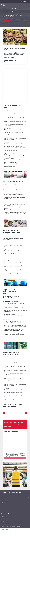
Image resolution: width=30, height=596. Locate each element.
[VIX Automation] (3, 5)
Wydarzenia (3, 526)
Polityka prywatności (12, 526)
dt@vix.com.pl (3, 523)
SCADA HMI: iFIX (7, 59)
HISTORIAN (13, 59)
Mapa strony (18, 526)
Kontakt (2, 510)
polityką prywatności (17, 453)
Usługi (2, 502)
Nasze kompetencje (4, 497)
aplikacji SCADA (6, 144)
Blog (2, 507)
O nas (2, 505)
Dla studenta (3, 519)
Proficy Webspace (19, 59)
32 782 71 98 (7, 523)
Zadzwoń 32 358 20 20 (25, 1)
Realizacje (3, 500)
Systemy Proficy (4, 495)
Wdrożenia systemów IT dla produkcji (11, 60)
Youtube (8, 513)
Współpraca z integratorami (5, 516)
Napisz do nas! (6, 20)
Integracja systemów (8, 61)
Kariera (2, 521)
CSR (7, 526)
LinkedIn (1, 513)
